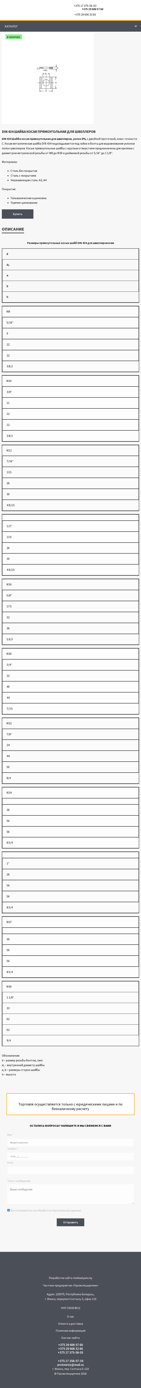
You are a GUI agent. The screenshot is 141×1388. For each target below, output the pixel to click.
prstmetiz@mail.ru (70, 1365)
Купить (17, 214)
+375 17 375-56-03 (85, 5)
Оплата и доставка (70, 1323)
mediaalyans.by (82, 1278)
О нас (70, 1316)
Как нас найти (70, 1338)
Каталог (11, 26)
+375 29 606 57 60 (92, 9)
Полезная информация (70, 1330)
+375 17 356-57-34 (70, 1361)
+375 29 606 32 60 (85, 14)
